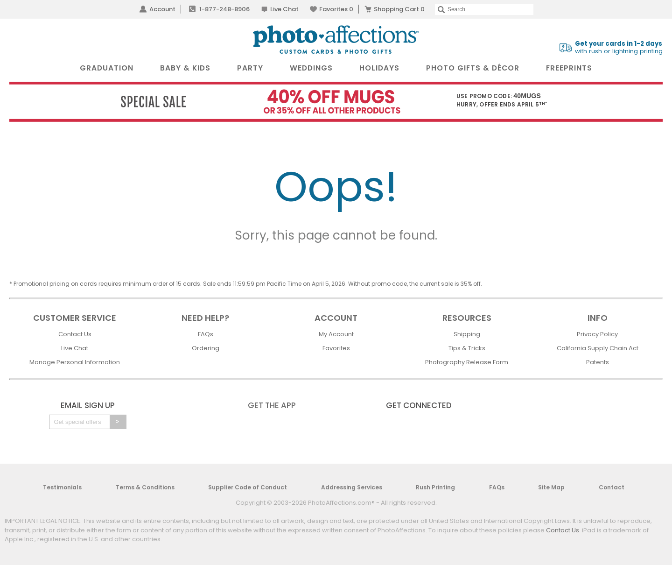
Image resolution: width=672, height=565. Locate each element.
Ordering (205, 348)
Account (162, 9)
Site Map (551, 487)
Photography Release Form (466, 362)
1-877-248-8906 (224, 9)
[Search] (484, 9)
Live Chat (284, 9)
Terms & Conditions (145, 487)
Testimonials (62, 487)
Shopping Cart (399, 9)
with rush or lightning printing (619, 47)
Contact (611, 487)
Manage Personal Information (74, 362)
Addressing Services (351, 487)
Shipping (467, 334)
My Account (336, 334)
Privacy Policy (597, 334)
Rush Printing (435, 487)
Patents (597, 362)
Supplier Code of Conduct (247, 487)
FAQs (205, 334)
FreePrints (569, 68)
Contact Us (74, 334)
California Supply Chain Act (597, 348)
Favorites (336, 9)
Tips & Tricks (466, 348)
